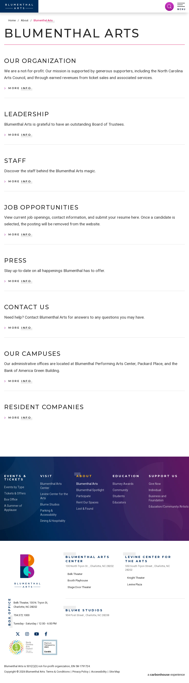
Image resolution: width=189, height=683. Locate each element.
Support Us (163, 484)
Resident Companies (51, 415)
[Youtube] (36, 642)
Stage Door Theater (79, 593)
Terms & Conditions (58, 677)
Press (17, 266)
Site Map (114, 677)
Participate (83, 504)
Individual (155, 498)
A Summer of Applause (13, 516)
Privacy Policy (80, 677)
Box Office (11, 507)
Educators (119, 510)
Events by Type (14, 495)
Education (126, 484)
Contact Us (30, 313)
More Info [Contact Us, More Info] (19, 334)
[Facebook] (46, 642)
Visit (46, 484)
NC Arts (20, 654)
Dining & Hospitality (52, 529)
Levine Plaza (134, 591)
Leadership (31, 116)
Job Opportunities (48, 211)
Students (119, 504)
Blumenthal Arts (87, 492)
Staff (17, 164)
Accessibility (99, 677)
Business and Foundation (157, 506)
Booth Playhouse (78, 587)
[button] (181, 6)
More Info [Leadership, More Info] (19, 137)
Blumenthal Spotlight (90, 498)
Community (120, 498)
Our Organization (47, 61)
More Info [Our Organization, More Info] (19, 89)
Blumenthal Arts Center (51, 494)
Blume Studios (49, 512)
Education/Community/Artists (162, 514)
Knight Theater (136, 584)
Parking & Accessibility (48, 521)
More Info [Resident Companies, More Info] (19, 426)
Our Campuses (37, 361)
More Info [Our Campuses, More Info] (19, 389)
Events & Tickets (15, 486)
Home (12, 20)
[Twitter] (18, 642)
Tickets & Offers (15, 501)
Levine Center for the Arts (54, 504)
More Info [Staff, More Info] (19, 184)
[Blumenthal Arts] (19, 6)
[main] (94, 239)
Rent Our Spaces (87, 510)
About (24, 20)
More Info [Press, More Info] (19, 286)
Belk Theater (75, 580)
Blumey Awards (123, 492)
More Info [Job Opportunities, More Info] (19, 239)
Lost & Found (84, 516)
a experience (166, 677)
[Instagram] (27, 642)
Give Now (155, 492)
